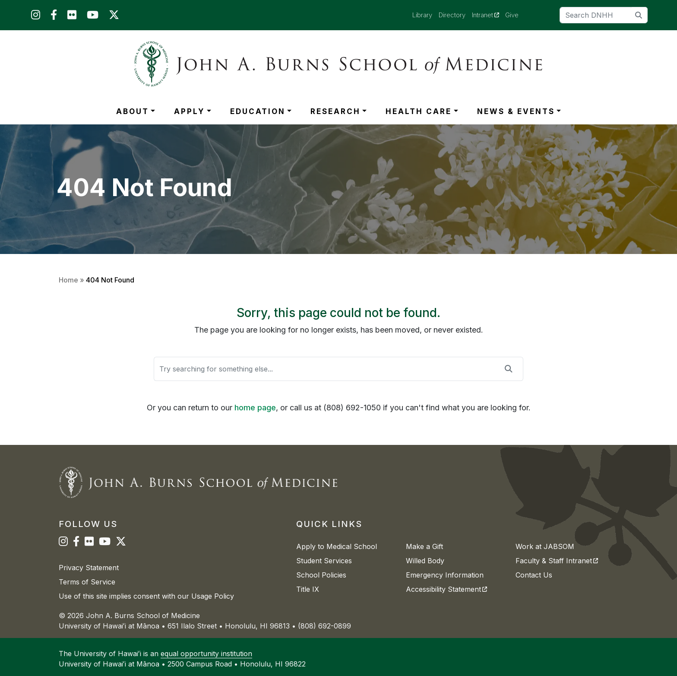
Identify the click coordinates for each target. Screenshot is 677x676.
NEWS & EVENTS (516, 111)
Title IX (307, 589)
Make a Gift (424, 546)
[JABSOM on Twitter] (114, 16)
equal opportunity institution (206, 653)
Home (68, 280)
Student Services (324, 560)
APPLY (189, 111)
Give (512, 15)
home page (255, 407)
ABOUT (132, 111)
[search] (639, 15)
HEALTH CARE (419, 111)
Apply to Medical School (336, 546)
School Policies (321, 575)
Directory (452, 15)
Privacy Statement (89, 567)
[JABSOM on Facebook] (53, 16)
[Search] (604, 15)
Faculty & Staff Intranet (557, 560)
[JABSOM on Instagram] (35, 16)
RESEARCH (335, 111)
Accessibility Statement (446, 589)
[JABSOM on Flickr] (72, 16)
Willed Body (425, 560)
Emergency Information (445, 575)
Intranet (489, 14)
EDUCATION (257, 111)
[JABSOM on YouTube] (93, 16)
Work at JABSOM (545, 546)
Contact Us (534, 575)
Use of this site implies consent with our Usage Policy (146, 596)
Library (422, 15)
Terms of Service (87, 582)
